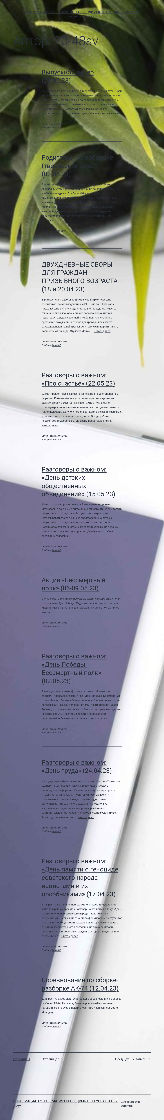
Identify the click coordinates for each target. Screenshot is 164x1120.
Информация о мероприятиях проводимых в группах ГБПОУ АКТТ (81, 12)
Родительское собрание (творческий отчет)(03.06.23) (77, 166)
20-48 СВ (56, 128)
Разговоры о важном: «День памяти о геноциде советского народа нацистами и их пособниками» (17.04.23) (80, 877)
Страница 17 (52, 1059)
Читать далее (102, 331)
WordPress (126, 1105)
